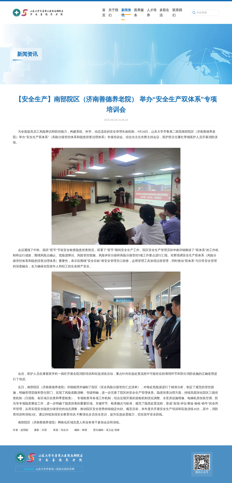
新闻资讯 (126, 12)
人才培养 (151, 12)
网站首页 (110, 453)
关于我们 (113, 12)
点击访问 (29, 469)
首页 (103, 12)
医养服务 (139, 12)
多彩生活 (164, 12)
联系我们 (177, 12)
